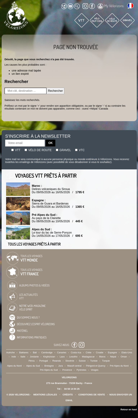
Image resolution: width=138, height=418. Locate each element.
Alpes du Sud (33, 365)
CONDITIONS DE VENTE (91, 394)
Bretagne (49, 365)
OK (50, 142)
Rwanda (56, 360)
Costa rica (76, 352)
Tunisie (94, 360)
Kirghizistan (49, 356)
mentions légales (45, 394)
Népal (113, 356)
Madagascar (88, 356)
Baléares (23, 352)
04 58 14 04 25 (71, 389)
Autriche (10, 352)
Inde (14, 356)
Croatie (99, 352)
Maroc (102, 356)
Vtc (79, 150)
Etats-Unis (126, 352)
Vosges (94, 370)
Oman (124, 356)
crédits (68, 394)
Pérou (32, 360)
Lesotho (73, 356)
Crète (88, 352)
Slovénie (69, 360)
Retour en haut (129, 409)
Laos (62, 356)
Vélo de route (38, 150)
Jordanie (34, 356)
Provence (67, 370)
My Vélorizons (111, 6)
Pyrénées (81, 370)
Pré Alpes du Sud (49, 370)
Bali (35, 352)
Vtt (15, 150)
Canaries (61, 352)
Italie (22, 356)
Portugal (43, 360)
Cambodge (47, 352)
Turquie (106, 360)
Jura (60, 365)
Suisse (82, 360)
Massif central (74, 365)
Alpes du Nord (14, 365)
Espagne (112, 352)
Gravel (63, 150)
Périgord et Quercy (95, 365)
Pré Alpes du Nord (119, 365)
